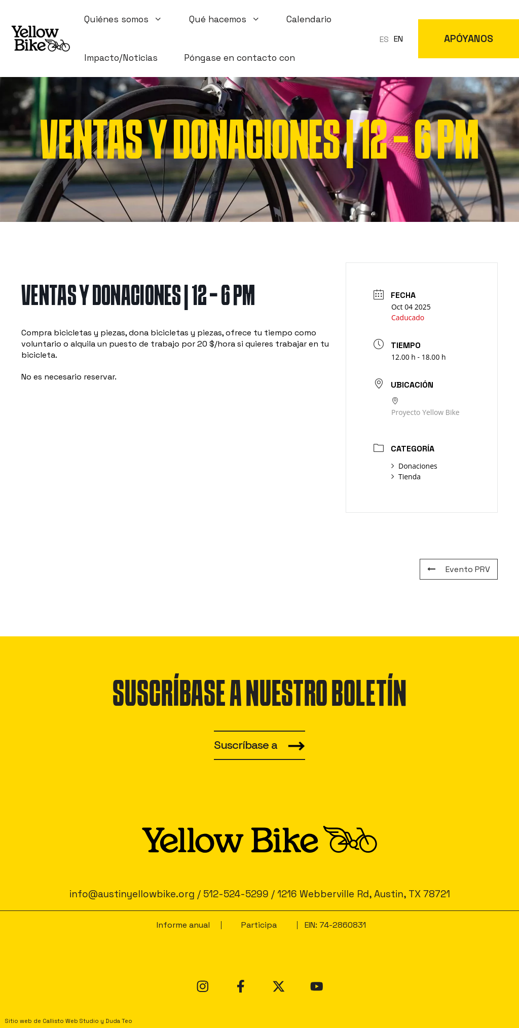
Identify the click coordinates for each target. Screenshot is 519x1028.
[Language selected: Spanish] (394, 39)
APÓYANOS (468, 38)
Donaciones (414, 466)
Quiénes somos (130, 19)
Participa (259, 925)
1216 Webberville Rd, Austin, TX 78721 (363, 894)
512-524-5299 (236, 894)
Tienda (406, 476)
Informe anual (183, 925)
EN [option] (398, 38)
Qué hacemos (231, 19)
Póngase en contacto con (239, 57)
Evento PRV (458, 569)
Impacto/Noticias (121, 57)
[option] (398, 39)
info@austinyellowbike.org (132, 894)
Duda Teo (118, 1020)
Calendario (308, 19)
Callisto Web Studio (71, 1020)
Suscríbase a (245, 745)
